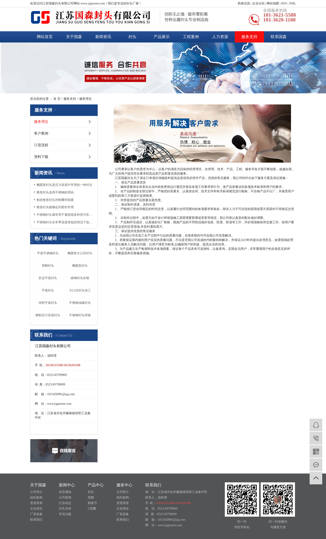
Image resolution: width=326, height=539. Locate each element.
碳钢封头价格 (80, 278)
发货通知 (65, 492)
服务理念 (41, 121)
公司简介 (36, 492)
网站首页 (45, 37)
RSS (284, 3)
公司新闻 (65, 497)
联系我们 (36, 519)
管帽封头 (48, 265)
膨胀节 (92, 503)
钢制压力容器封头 (47, 315)
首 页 (56, 98)
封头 (132, 37)
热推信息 (244, 3)
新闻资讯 (103, 37)
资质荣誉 (36, 503)
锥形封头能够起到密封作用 (55, 207)
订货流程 (41, 145)
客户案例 (41, 133)
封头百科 (65, 508)
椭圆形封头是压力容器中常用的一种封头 (64, 185)
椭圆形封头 (80, 265)
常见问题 (65, 514)
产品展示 (162, 37)
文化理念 (36, 508)
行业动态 (65, 503)
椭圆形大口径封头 (80, 253)
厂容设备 (36, 514)
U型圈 (92, 508)
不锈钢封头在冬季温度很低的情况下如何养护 (65, 222)
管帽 (91, 497)
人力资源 (220, 37)
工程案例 (191, 37)
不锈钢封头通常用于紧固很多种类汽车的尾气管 (65, 214)
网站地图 (273, 3)
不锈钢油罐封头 (80, 302)
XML (292, 3)
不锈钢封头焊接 (80, 315)
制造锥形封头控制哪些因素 (55, 200)
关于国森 (74, 37)
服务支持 (249, 37)
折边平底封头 (48, 278)
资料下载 (41, 157)
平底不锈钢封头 (48, 253)
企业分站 (258, 3)
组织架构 (36, 497)
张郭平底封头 (48, 302)
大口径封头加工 (80, 290)
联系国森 (279, 37)
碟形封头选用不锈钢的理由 (55, 192)
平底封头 (48, 290)
